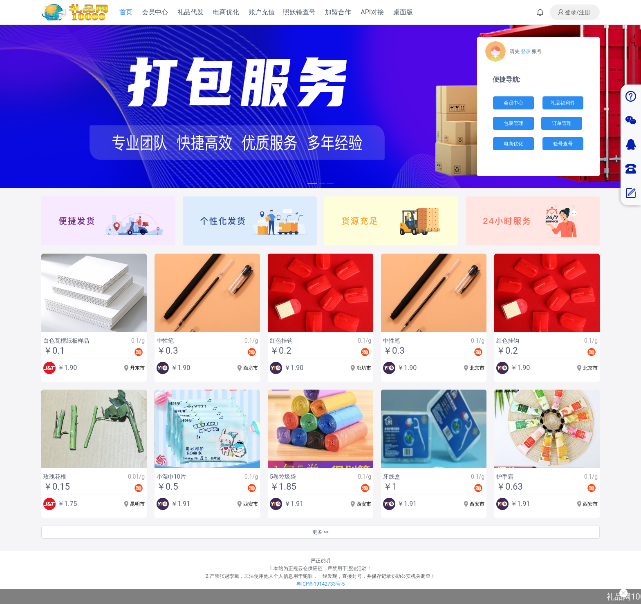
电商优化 (226, 12)
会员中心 (155, 12)
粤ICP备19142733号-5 (320, 584)
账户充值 (262, 12)
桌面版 (403, 12)
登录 (526, 51)
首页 (125, 12)
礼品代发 (190, 12)
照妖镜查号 (299, 12)
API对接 (372, 12)
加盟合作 (338, 12)
